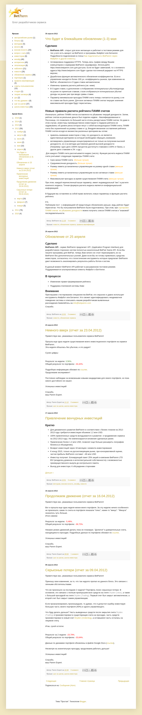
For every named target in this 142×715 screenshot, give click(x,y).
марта (20, 199)
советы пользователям (24, 86)
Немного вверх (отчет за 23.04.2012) (73, 330)
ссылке (83, 369)
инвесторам (19, 56)
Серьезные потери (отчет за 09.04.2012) (76, 570)
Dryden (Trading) (81, 595)
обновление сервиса (68, 224)
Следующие (51, 681)
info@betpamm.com (82, 303)
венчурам (56, 484)
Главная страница (87, 681)
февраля (21, 202)
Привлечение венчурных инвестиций (73, 418)
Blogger (83, 701)
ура (15, 98)
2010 (17, 214)
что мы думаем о (21, 101)
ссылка (110, 643)
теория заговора (21, 94)
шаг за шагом (58, 406)
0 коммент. (72, 314)
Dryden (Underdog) (83, 618)
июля (19, 139)
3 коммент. (72, 221)
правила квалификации (86, 224)
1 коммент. (75, 554)
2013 (17, 125)
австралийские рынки (23, 38)
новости (56, 224)
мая (19, 146)
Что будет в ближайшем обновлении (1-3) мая (80, 39)
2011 (17, 210)
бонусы (17, 41)
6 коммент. (72, 480)
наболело (18, 69)
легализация (19, 65)
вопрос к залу (20, 53)
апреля (20, 149)
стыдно (17, 91)
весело (17, 47)
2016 (17, 118)
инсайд (77, 484)
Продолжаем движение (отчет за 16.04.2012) (80, 496)
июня (19, 142)
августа (20, 135)
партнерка (18, 78)
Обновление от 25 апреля (65, 237)
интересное (19, 62)
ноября (20, 132)
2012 (17, 128)
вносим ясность (67, 484)
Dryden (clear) (115, 592)
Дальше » (49, 473)
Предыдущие (123, 681)
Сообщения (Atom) (67, 685)
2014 (17, 122)
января (20, 206)
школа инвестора (70, 406)
